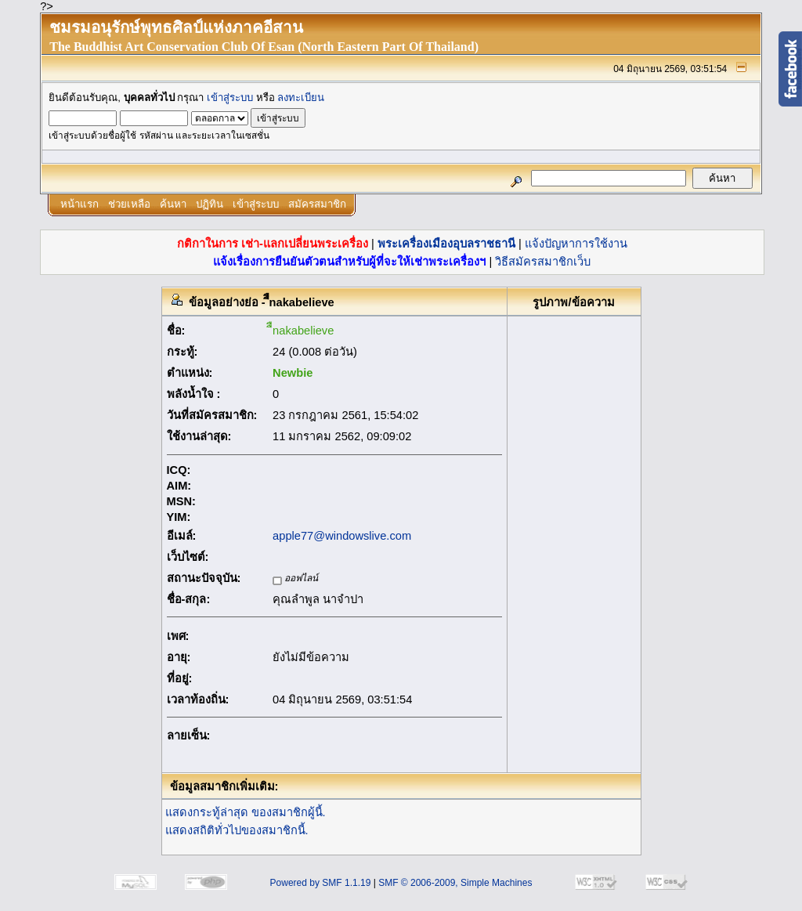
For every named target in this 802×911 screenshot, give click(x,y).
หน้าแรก (79, 204)
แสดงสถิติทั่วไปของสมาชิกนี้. (237, 830)
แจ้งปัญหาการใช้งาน (576, 243)
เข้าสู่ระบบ (230, 97)
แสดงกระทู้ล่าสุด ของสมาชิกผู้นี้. (245, 812)
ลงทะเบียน (300, 97)
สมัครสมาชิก (317, 204)
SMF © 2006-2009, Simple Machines (455, 882)
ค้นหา (173, 204)
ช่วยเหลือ (129, 204)
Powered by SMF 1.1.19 (320, 882)
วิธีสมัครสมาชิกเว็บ (543, 261)
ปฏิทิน (209, 204)
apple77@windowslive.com (342, 536)
